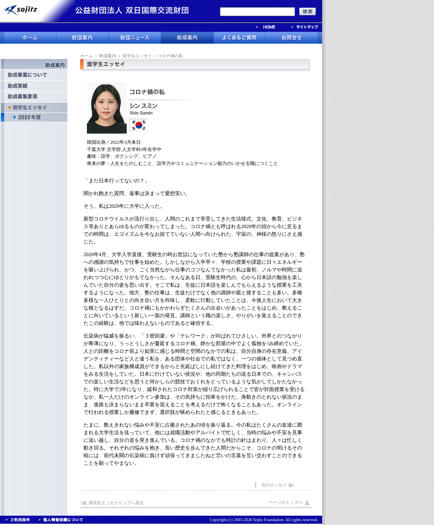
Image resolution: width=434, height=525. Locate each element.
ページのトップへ (289, 502)
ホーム (86, 55)
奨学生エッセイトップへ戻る (112, 502)
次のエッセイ (278, 485)
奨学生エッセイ (137, 55)
